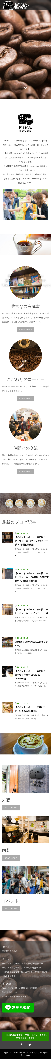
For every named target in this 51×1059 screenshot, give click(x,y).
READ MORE (25, 329)
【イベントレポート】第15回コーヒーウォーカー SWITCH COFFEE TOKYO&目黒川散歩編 (32, 577)
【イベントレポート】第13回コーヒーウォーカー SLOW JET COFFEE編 (31, 675)
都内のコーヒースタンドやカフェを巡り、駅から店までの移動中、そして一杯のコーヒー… (31, 552)
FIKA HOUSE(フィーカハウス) (26, 1053)
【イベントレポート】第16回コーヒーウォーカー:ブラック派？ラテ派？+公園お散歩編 (31, 541)
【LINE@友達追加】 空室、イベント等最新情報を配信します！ (25, 1036)
